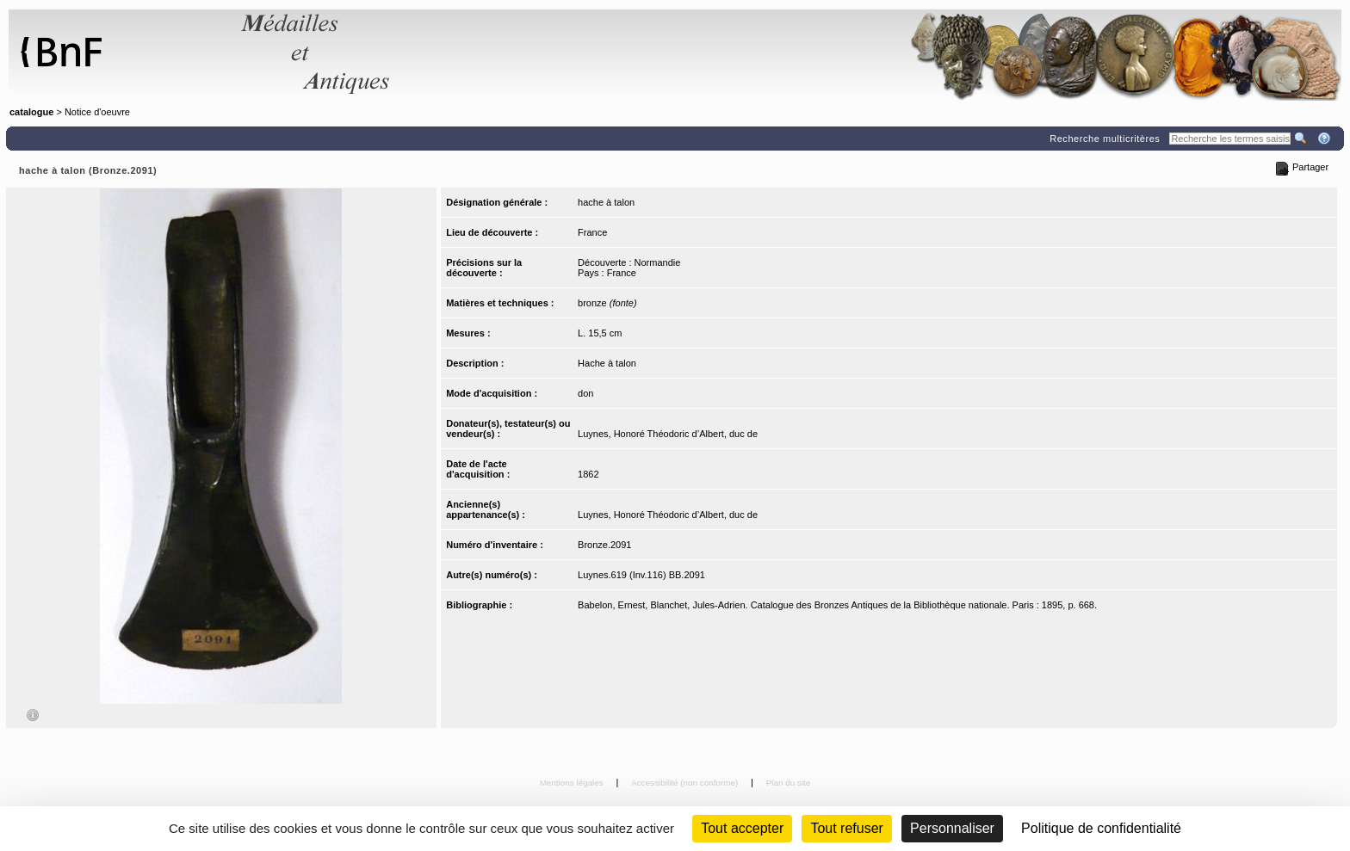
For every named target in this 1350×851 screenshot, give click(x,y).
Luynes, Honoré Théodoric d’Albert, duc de (668, 434)
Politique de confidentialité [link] (1101, 828)
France (592, 232)
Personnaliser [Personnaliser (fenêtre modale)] (952, 828)
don (585, 393)
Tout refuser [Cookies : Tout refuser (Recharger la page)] (846, 828)
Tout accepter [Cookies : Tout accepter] (742, 828)
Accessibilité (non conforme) (685, 782)
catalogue (31, 112)
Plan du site (788, 782)
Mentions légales (573, 782)
